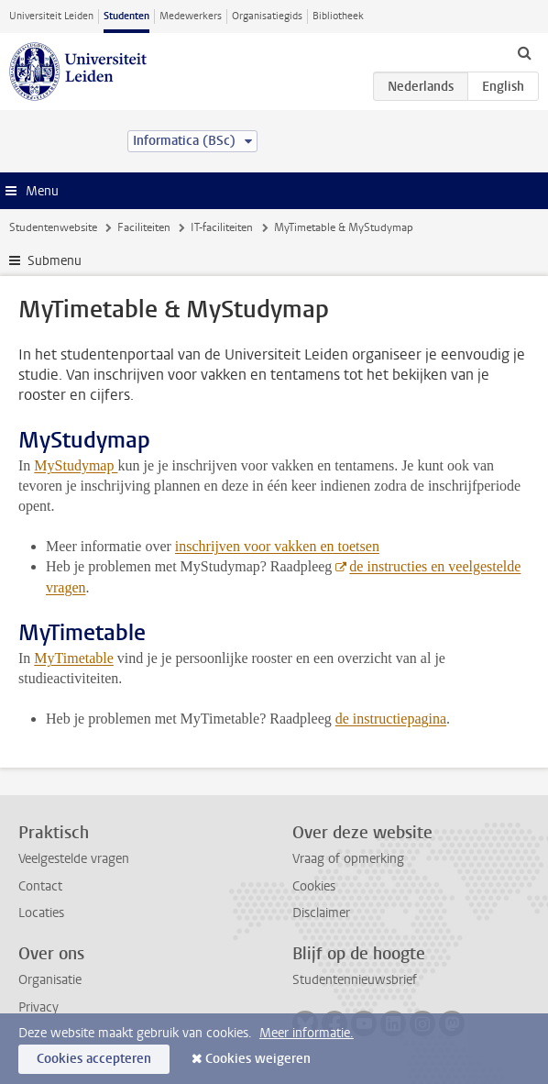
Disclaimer (321, 913)
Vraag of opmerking (348, 859)
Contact (40, 886)
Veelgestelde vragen (73, 859)
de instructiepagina (390, 718)
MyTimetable (74, 658)
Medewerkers (190, 16)
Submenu (54, 261)
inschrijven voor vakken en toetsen (277, 546)
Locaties (41, 913)
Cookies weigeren (258, 1058)
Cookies (313, 886)
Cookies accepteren (94, 1058)
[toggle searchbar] (524, 52)
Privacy (38, 1007)
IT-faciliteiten (222, 227)
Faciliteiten (143, 227)
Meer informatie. (306, 1033)
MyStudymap (75, 465)
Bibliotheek (338, 16)
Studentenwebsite (53, 227)
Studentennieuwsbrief (354, 980)
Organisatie (50, 980)
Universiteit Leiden (51, 16)
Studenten (126, 16)
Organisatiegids (267, 16)
